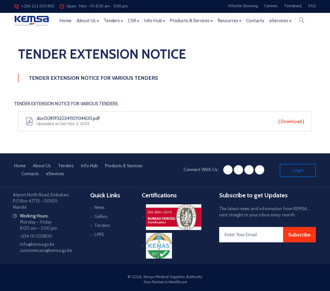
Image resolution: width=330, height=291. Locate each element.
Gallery (101, 216)
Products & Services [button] (190, 21)
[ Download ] (291, 121)
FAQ (312, 5)
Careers (271, 5)
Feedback (293, 5)
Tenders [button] (112, 21)
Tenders (66, 165)
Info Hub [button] (153, 21)
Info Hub (89, 165)
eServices (55, 173)
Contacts (255, 21)
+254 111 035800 (36, 236)
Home (65, 21)
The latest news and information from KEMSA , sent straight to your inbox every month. (264, 211)
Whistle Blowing (243, 5)
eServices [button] (278, 21)
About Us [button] (86, 21)
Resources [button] (228, 21)
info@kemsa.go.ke (37, 244)
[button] (301, 20)
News (99, 207)
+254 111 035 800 (34, 6)
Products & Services (124, 165)
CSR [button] (132, 21)
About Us (42, 165)
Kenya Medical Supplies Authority (172, 276)
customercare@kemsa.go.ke (46, 250)
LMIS (99, 234)
